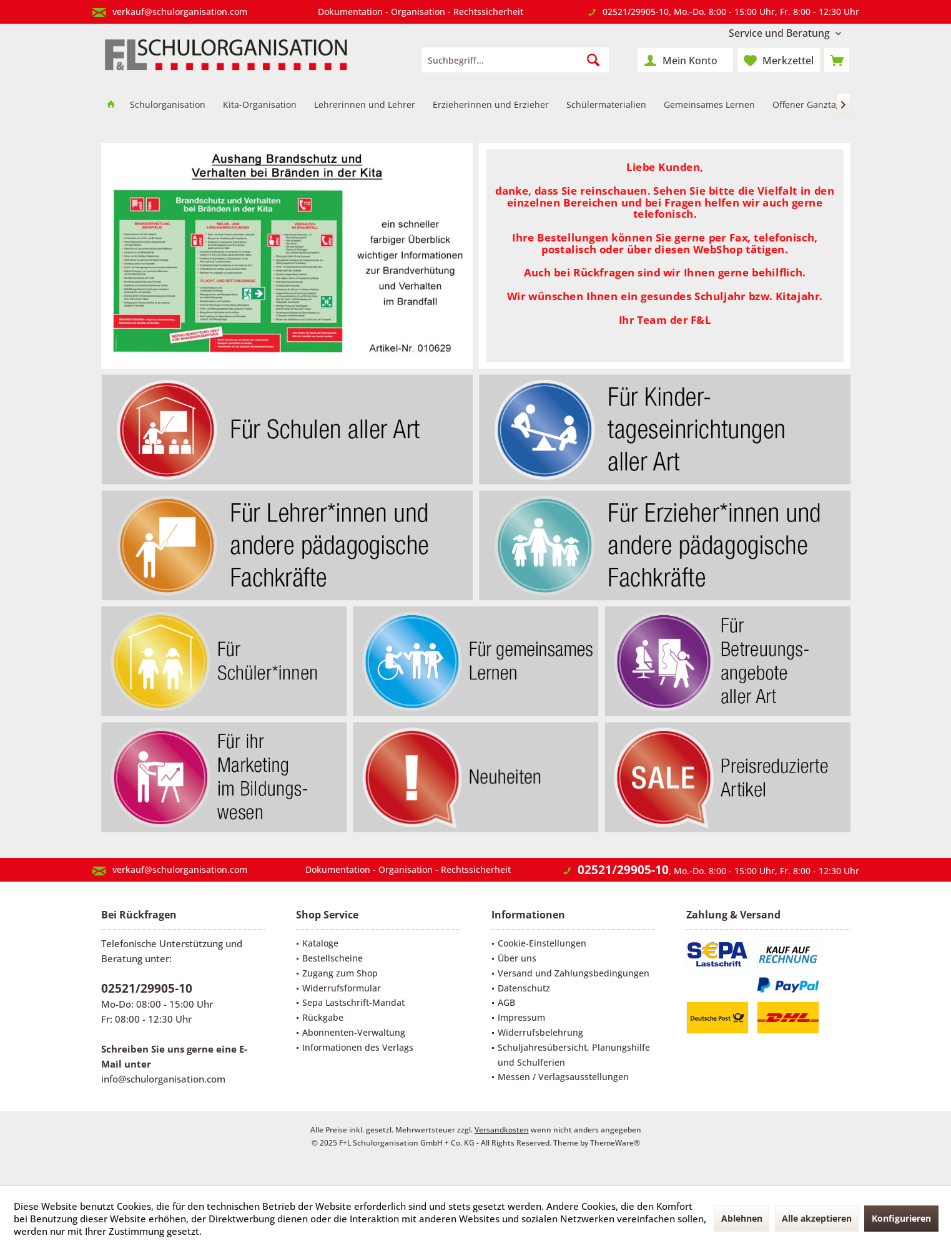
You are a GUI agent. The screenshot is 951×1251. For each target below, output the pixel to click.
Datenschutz (524, 988)
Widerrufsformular (341, 988)
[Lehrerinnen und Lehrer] (364, 105)
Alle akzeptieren (817, 1218)
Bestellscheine (332, 958)
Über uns (517, 958)
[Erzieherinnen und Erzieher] (491, 105)
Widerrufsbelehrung (540, 1032)
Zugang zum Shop (340, 973)
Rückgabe (322, 1017)
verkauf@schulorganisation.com (179, 11)
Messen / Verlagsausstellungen (563, 1077)
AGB (506, 1002)
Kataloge (320, 943)
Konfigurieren (901, 1218)
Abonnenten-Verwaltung (353, 1032)
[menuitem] (784, 33)
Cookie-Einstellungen (542, 943)
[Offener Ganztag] (807, 105)
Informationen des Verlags (357, 1047)
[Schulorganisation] (167, 105)
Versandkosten (502, 1129)
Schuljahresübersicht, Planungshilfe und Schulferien (574, 1054)
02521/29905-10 (636, 11)
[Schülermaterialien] (606, 105)
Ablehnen (741, 1218)
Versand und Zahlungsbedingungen (573, 973)
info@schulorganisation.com (163, 1079)
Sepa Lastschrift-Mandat (353, 1002)
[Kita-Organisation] (259, 105)
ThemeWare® (615, 1142)
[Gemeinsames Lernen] (709, 105)
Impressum (521, 1017)
